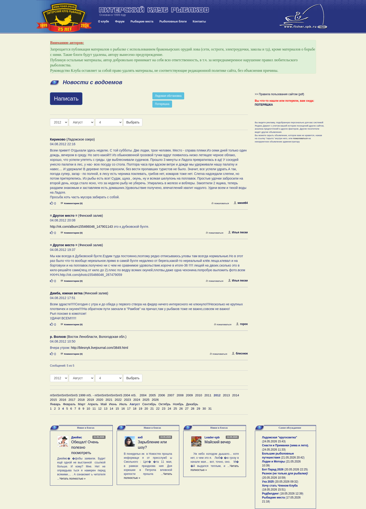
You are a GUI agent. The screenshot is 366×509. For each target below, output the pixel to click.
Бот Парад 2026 (273, 469)
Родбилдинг (270, 493)
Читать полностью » (73, 478)
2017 (71, 399)
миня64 (241, 203)
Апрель (93, 404)
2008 (180, 395)
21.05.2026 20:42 (292, 457)
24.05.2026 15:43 (274, 441)
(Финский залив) (76, 215)
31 (210, 408)
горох (242, 324)
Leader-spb (212, 437)
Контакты (199, 21)
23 (163, 408)
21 (152, 408)
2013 (226, 395)
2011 (207, 395)
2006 (161, 395)
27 (187, 408)
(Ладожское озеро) (72, 139)
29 (198, 408)
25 (175, 408)
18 (134, 408)
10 (88, 408)
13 (105, 408)
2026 (155, 399)
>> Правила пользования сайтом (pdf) (279, 94)
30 (204, 408)
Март (81, 404)
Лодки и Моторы (273, 461)
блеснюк (240, 353)
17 (129, 408)
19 (140, 408)
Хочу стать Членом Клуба (280, 485)
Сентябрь (149, 404)
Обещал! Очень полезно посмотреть (85, 447)
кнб (140, 437)
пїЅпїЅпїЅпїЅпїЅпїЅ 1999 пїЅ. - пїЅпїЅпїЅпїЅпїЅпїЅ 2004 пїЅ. (93, 395)
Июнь (113, 404)
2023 (127, 399)
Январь (55, 404)
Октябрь (164, 404)
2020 (99, 399)
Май (104, 404)
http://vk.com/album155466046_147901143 (81, 226)
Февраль (69, 404)
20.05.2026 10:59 (274, 477)
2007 (170, 395)
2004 (143, 395)
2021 (109, 399)
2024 (136, 399)
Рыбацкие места (141, 21)
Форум (119, 21)
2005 (152, 395)
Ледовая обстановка (168, 95)
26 (181, 408)
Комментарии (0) (72, 203)
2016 (62, 399)
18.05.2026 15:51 (274, 489)
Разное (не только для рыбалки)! (285, 473)
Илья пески (238, 232)
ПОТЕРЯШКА (264, 104)
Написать (66, 98)
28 (192, 408)
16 (123, 408)
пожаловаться (220, 203)
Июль (123, 404)
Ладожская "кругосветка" (279, 437)
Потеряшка (162, 104)
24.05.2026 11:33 (274, 449)
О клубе (103, 21)
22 (158, 408)
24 (169, 408)
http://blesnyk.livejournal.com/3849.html (99, 348)
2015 (53, 399)
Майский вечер (217, 442)
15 (117, 408)
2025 (146, 399)
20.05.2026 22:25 (296, 469)
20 (146, 408)
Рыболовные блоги (173, 21)
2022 (118, 399)
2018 (81, 399)
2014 (235, 395)
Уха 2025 (268, 481)
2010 (198, 395)
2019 (90, 399)
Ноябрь (178, 404)
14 (111, 408)
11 (94, 408)
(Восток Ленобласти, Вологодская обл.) (88, 337)
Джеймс (76, 437)
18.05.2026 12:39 (291, 493)
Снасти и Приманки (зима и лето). (285, 445)
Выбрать (132, 122)
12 (100, 408)
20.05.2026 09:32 (286, 481)
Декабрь (192, 404)
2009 (189, 395)
